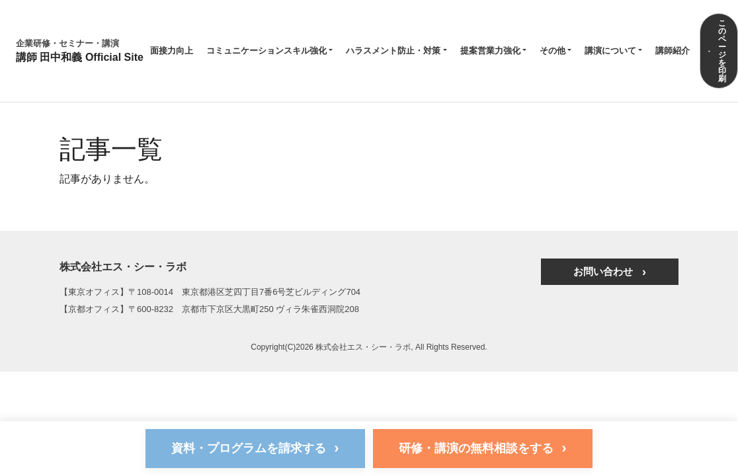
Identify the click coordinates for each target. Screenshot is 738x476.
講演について (610, 51)
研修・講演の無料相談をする (482, 448)
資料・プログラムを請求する (255, 448)
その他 (552, 51)
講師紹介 (672, 51)
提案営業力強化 (490, 51)
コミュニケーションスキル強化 (266, 51)
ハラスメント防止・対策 (393, 51)
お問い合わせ (605, 271)
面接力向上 (171, 51)
